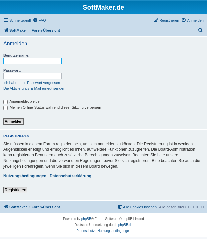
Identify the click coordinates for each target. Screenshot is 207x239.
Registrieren (15, 190)
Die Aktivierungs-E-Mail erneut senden (34, 88)
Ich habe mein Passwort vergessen (31, 83)
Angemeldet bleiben (22, 101)
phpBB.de (125, 225)
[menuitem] (39, 20)
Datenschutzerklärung (70, 176)
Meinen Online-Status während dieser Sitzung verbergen (52, 107)
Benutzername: (16, 55)
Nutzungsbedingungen (24, 176)
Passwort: (12, 70)
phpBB (86, 219)
